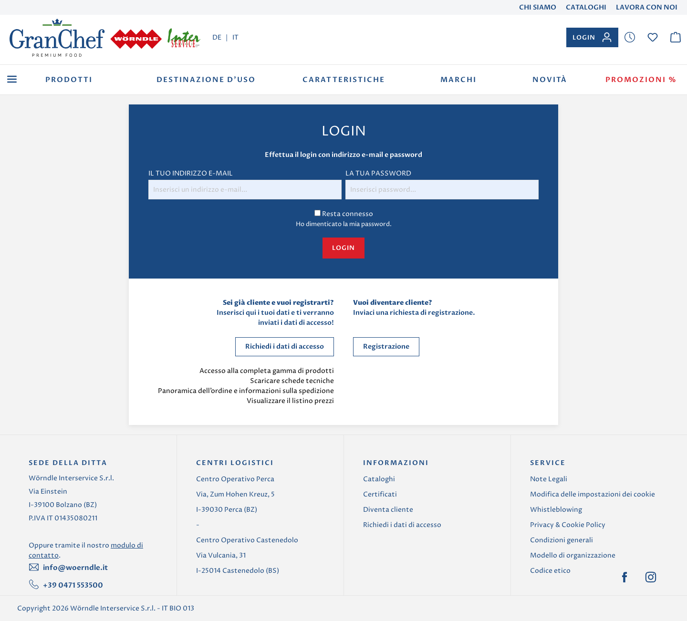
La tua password (378, 173)
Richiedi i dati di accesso (284, 346)
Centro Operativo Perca (235, 479)
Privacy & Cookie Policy (567, 524)
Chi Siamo (537, 7)
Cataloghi (586, 7)
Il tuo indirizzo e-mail (190, 173)
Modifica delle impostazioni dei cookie (592, 494)
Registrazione (386, 346)
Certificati (380, 494)
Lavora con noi (646, 7)
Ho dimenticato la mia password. (344, 224)
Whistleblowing (556, 509)
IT (235, 37)
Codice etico (550, 570)
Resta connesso (347, 213)
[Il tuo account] (592, 37)
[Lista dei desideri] (629, 37)
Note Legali (548, 479)
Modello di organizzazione (572, 555)
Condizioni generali (561, 540)
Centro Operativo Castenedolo (247, 540)
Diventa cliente (388, 509)
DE (216, 37)
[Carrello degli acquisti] (675, 37)
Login (343, 248)
